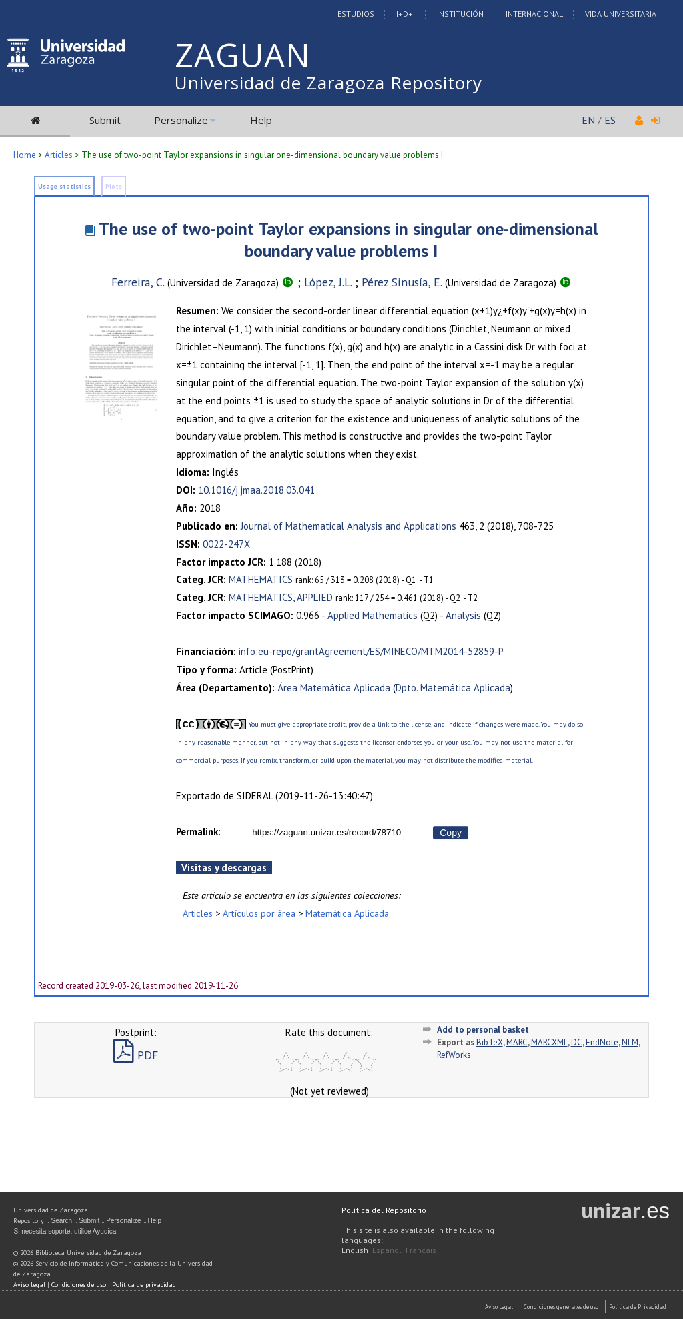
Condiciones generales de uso (561, 1306)
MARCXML (549, 1042)
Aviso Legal (499, 1306)
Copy (451, 832)
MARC (517, 1042)
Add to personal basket (483, 1029)
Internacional (534, 14)
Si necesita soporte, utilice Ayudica (64, 1231)
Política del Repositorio (384, 1210)
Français (421, 1250)
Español (387, 1250)
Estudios (355, 14)
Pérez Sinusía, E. (402, 282)
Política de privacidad (144, 1284)
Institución (460, 14)
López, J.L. (328, 282)
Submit (105, 120)
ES (610, 120)
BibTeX (489, 1042)
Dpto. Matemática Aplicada (453, 687)
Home (24, 155)
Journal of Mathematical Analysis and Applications (348, 526)
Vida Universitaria (620, 14)
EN (588, 120)
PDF (135, 1055)
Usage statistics (64, 186)
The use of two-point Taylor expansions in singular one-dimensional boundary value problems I (348, 239)
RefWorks (454, 1055)
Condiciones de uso (78, 1284)
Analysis (463, 615)
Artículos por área (259, 913)
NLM (630, 1042)
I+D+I (405, 14)
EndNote (602, 1042)
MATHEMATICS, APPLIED (281, 597)
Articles (59, 155)
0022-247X (226, 544)
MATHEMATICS (261, 579)
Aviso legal (29, 1284)
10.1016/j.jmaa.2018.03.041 (256, 490)
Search (61, 1220)
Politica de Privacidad (637, 1306)
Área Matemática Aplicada (333, 687)
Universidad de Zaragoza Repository (328, 83)
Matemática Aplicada (347, 913)
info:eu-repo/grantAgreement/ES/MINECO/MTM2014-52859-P (371, 651)
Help (261, 120)
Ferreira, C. (138, 282)
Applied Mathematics (372, 615)
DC (576, 1042)
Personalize (181, 120)
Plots (113, 186)
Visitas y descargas (224, 867)
